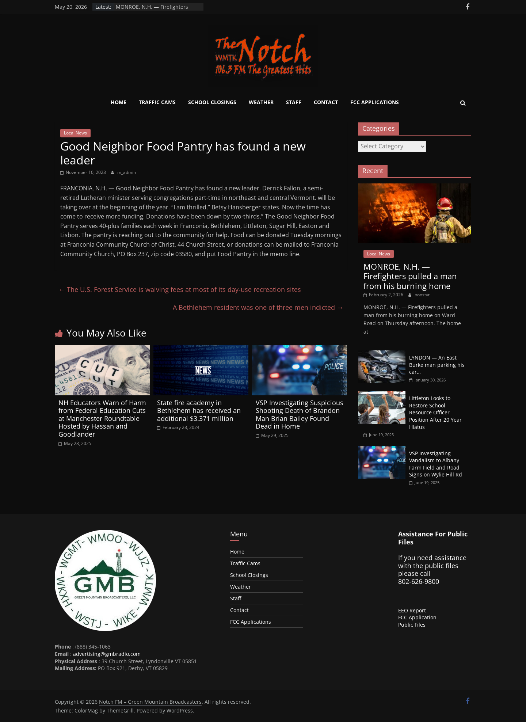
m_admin (126, 172)
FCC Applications (374, 102)
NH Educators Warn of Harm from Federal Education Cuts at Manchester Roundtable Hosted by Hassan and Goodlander (102, 418)
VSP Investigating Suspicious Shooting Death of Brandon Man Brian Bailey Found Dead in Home (299, 414)
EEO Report (412, 610)
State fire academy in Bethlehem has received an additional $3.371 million (199, 410)
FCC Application (417, 617)
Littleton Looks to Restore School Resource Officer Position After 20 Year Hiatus (435, 412)
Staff (293, 102)
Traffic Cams (157, 102)
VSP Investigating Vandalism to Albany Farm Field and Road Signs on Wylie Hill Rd (435, 464)
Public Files (412, 624)
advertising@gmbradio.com (107, 653)
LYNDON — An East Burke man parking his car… (437, 364)
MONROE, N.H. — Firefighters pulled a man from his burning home (410, 276)
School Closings (212, 102)
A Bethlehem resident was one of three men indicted (258, 307)
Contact (326, 102)
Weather (261, 102)
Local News (75, 133)
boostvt (422, 295)
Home (118, 102)
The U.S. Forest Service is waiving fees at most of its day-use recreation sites (179, 289)
